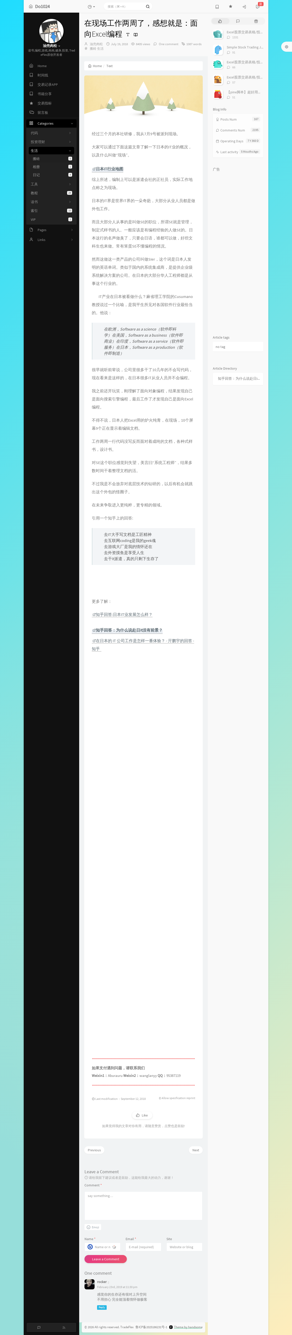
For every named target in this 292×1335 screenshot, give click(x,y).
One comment (168, 44)
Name (90, 1239)
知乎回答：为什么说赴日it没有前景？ (239, 378)
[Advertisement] (143, 875)
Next (195, 1150)
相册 (52, 167)
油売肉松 (96, 44)
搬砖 (52, 158)
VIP (51, 219)
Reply (102, 1307)
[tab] (220, 21)
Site (169, 1239)
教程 (51, 193)
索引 (51, 210)
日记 (52, 175)
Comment (93, 1185)
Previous (94, 1150)
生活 (100, 48)
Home (95, 66)
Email (131, 1239)
